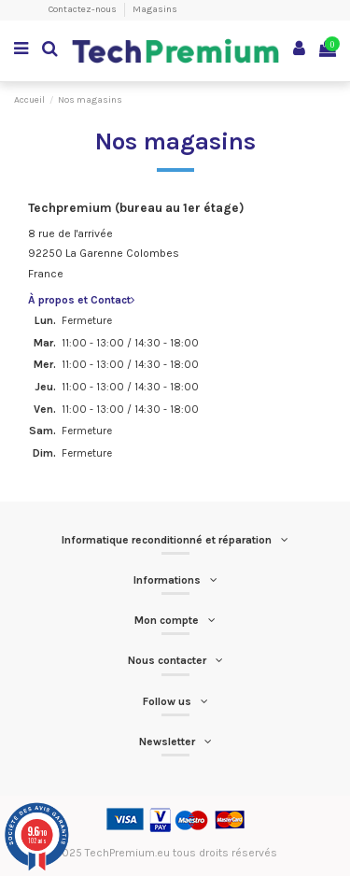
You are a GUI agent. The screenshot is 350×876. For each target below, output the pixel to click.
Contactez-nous (84, 9)
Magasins (155, 9)
